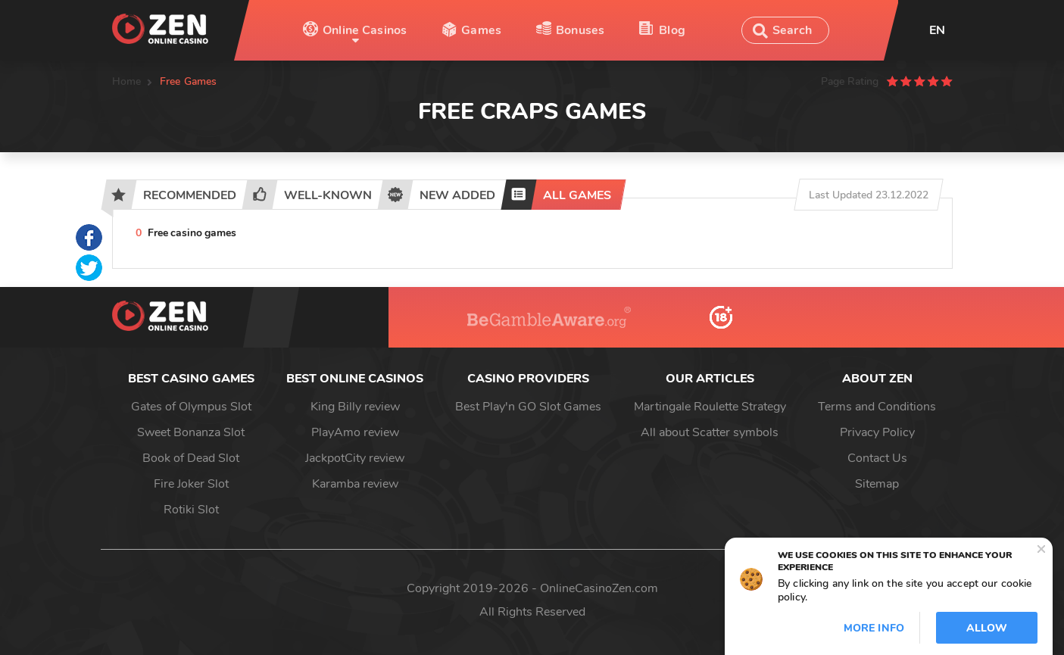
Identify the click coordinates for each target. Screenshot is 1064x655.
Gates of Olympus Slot (191, 406)
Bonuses (580, 30)
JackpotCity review (354, 458)
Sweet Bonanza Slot (191, 432)
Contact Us (877, 458)
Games (481, 30)
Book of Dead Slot (190, 458)
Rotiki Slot (191, 509)
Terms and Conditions (877, 406)
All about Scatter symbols (709, 432)
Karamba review (355, 484)
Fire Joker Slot (191, 484)
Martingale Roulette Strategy (710, 406)
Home (127, 81)
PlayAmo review (355, 432)
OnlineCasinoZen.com (599, 588)
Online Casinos (365, 30)
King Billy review (355, 406)
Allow (986, 628)
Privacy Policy (877, 432)
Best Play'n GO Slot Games (528, 406)
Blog (672, 30)
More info (874, 628)
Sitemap (877, 484)
